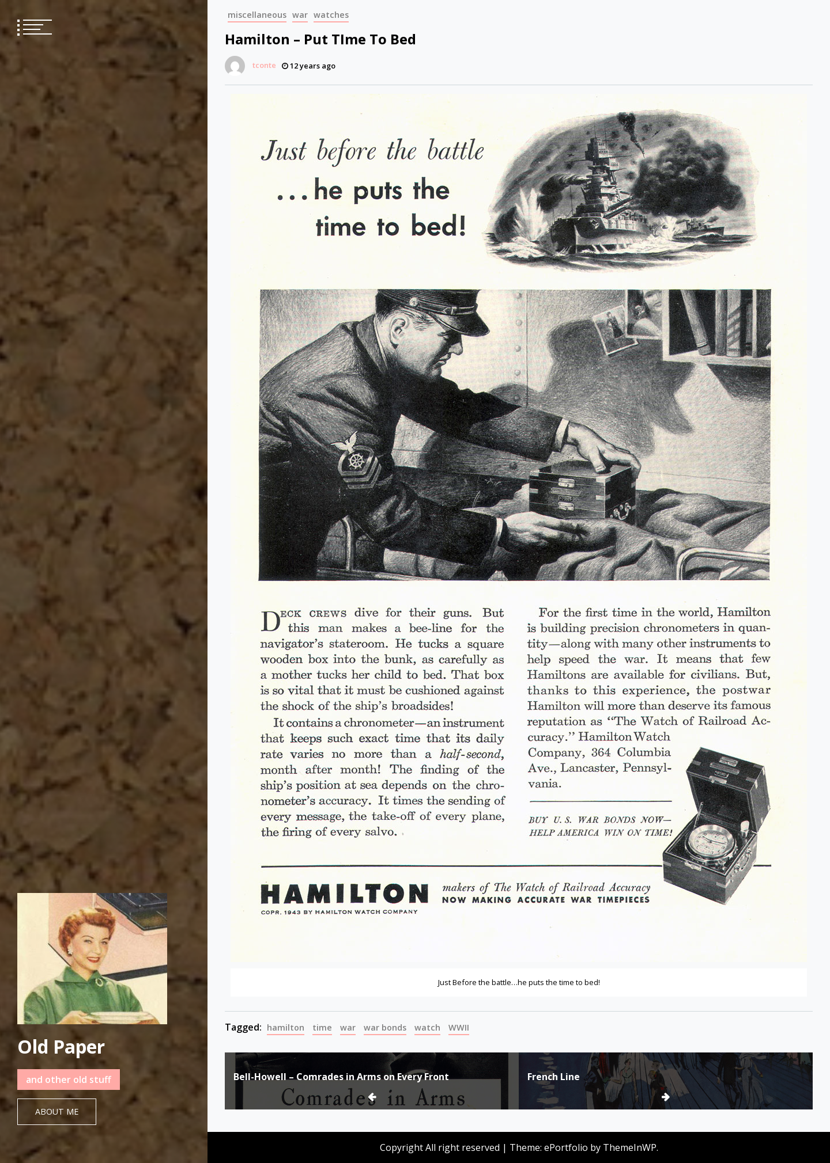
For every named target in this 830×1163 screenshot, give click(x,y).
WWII (458, 1027)
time (322, 1027)
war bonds (385, 1027)
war (300, 14)
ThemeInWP (630, 1147)
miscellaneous (257, 14)
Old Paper (61, 1046)
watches (331, 14)
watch (427, 1027)
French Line (553, 1076)
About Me (56, 1111)
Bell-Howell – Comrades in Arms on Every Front (341, 1076)
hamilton (285, 1027)
